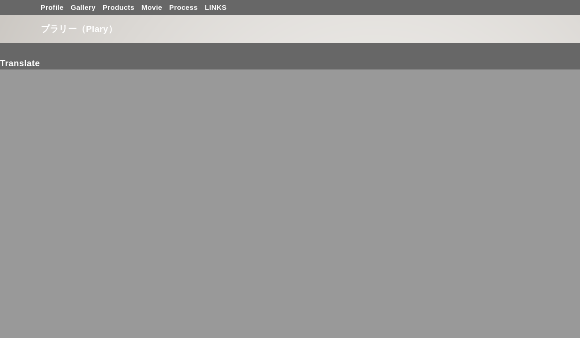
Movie (152, 7)
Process (183, 7)
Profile (52, 7)
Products (119, 7)
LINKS (216, 7)
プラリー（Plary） (79, 29)
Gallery (83, 7)
